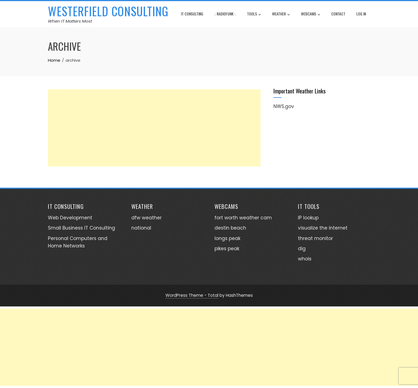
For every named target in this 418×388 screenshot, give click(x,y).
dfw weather (146, 217)
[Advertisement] (154, 127)
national (141, 228)
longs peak (227, 238)
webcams (310, 14)
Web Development (70, 217)
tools (254, 14)
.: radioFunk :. (225, 14)
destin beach (230, 228)
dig (302, 248)
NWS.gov (283, 106)
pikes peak (227, 248)
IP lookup (308, 217)
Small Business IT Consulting (81, 228)
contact (338, 14)
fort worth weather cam (243, 217)
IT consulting (192, 14)
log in (361, 14)
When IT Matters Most (70, 21)
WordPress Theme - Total (191, 295)
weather (281, 14)
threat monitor (315, 238)
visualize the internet (323, 228)
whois (304, 258)
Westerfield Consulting (108, 11)
